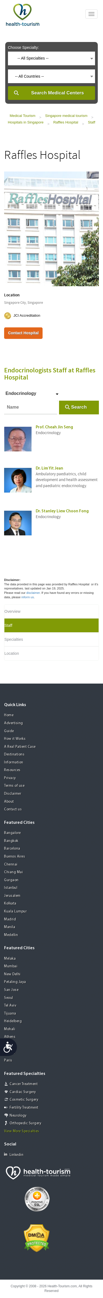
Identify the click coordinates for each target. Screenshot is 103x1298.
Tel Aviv (10, 1005)
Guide (9, 731)
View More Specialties (21, 1131)
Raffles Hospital (65, 122)
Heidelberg (13, 1021)
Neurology (18, 1115)
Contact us (13, 809)
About (9, 801)
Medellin (11, 935)
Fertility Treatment (24, 1107)
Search (79, 407)
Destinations (14, 754)
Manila (9, 927)
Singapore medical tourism (66, 116)
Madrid (10, 919)
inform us (27, 597)
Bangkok (11, 841)
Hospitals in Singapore (25, 122)
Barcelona (12, 848)
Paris (8, 1060)
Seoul (8, 998)
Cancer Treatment (24, 1084)
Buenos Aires (14, 856)
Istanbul (10, 888)
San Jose (11, 990)
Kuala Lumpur (15, 911)
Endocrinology (20, 393)
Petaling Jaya (15, 982)
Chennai (11, 864)
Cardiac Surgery (23, 1092)
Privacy (10, 778)
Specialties (13, 639)
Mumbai (10, 966)
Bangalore (12, 833)
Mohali (9, 1029)
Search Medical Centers (57, 92)
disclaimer (33, 592)
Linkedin (13, 1155)
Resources (12, 770)
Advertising (13, 723)
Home (8, 715)
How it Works (15, 739)
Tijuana (10, 1013)
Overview (12, 611)
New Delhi (12, 974)
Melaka (10, 958)
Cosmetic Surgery (24, 1100)
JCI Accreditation (26, 315)
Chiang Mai (13, 872)
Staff (91, 122)
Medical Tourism (22, 116)
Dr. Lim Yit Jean (49, 469)
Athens (9, 1037)
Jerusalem (12, 896)
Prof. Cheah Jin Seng (54, 427)
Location (11, 653)
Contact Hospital (23, 333)
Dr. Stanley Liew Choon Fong (62, 511)
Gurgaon (11, 880)
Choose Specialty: (23, 47)
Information (13, 762)
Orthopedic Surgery (25, 1123)
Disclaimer (12, 794)
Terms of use (14, 786)
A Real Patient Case (20, 747)
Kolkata (10, 903)
